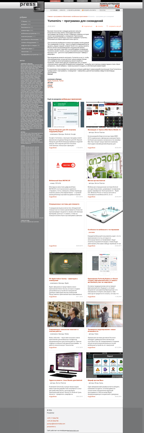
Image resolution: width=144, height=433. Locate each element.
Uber (26, 118)
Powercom (40, 105)
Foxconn (29, 78)
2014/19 (23, 181)
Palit (24, 102)
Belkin (30, 70)
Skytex (38, 111)
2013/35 (27, 171)
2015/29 (32, 199)
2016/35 (37, 214)
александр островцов (26, 134)
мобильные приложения (79, 16)
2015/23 (23, 197)
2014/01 (37, 175)
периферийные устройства (31, 54)
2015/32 (27, 200)
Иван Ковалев (34, 137)
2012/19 (32, 151)
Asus (37, 68)
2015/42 (37, 202)
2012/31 (32, 154)
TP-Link (34, 116)
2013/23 (27, 167)
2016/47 (37, 218)
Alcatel (30, 66)
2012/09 (23, 148)
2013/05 (23, 162)
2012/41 (23, 158)
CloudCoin (34, 72)
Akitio (27, 66)
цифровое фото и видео (30, 45)
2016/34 (32, 214)
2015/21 (32, 196)
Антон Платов (35, 134)
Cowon (36, 73)
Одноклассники (37, 125)
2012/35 (32, 156)
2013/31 (27, 170)
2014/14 (23, 180)
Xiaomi (25, 123)
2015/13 (32, 194)
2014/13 (37, 178)
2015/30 (37, 199)
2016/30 (32, 213)
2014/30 (37, 183)
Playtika (23, 126)
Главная (50, 16)
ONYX (30, 100)
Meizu (41, 91)
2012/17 (23, 151)
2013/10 (27, 163)
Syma (38, 114)
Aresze (35, 126)
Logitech (38, 90)
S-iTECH (36, 109)
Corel (33, 73)
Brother (33, 71)
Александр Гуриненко (37, 133)
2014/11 (27, 178)
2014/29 (32, 183)
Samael (26, 133)
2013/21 (23, 167)
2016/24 (27, 211)
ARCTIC (27, 68)
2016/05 (32, 206)
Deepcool (26, 75)
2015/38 (37, 201)
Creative (41, 73)
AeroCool (23, 66)
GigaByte (39, 81)
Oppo (22, 101)
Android (30, 67)
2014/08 (32, 177)
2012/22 (27, 152)
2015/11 (23, 194)
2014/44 (27, 189)
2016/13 (32, 209)
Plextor (36, 104)
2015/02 (37, 190)
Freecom (34, 78)
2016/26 (37, 211)
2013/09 (23, 163)
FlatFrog (23, 78)
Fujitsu (22, 80)
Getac (31, 81)
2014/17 (32, 180)
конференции (30, 221)
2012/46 (27, 159)
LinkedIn (29, 90)
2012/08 (37, 147)
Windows (32, 121)
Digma (22, 76)
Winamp (27, 121)
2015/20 (27, 196)
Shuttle (40, 110)
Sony (26, 113)
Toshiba (30, 116)
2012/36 (37, 156)
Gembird (23, 81)
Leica (31, 89)
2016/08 (27, 208)
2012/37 (23, 157)
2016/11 (23, 209)
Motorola (32, 95)
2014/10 (23, 178)
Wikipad (23, 121)
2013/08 (37, 162)
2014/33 (32, 185)
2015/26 (37, 197)
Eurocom (23, 77)
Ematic (35, 76)
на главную (53, 10)
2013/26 (23, 168)
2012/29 (23, 154)
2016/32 (23, 214)
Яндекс (27, 126)
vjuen (29, 133)
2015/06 (37, 191)
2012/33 (23, 156)
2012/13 (23, 149)
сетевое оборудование (30, 42)
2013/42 (23, 173)
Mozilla (30, 96)
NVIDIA (30, 99)
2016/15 (23, 210)
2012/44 (37, 158)
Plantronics (31, 104)
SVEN (34, 114)
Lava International (25, 89)
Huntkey (23, 128)
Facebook (31, 77)
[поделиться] (87, 26)
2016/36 (23, 215)
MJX (41, 94)
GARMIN (27, 80)
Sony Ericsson (30, 113)
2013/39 (27, 172)
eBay (28, 76)
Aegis (41, 65)
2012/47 (32, 159)
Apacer (31, 126)
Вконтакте (27, 125)
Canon (36, 71)
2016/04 (27, 206)
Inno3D (27, 128)
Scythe (29, 110)
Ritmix (40, 108)
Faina (22, 133)
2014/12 (32, 178)
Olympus (26, 100)
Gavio (35, 80)
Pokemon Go (30, 105)
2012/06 (27, 147)
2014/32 (27, 185)
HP (32, 84)
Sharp (37, 110)
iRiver (25, 86)
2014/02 (23, 176)
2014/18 (37, 180)
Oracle (25, 101)
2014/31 (23, 185)
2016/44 (23, 218)
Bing (37, 70)
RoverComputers (29, 109)
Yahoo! (34, 123)
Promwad (36, 106)
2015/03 (23, 191)
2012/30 (27, 154)
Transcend (39, 116)
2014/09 (37, 177)
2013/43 (27, 173)
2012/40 (37, 157)
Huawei (38, 84)
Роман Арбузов (31, 140)
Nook (26, 99)
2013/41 (37, 172)
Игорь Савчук (27, 138)
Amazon (23, 67)
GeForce (39, 80)
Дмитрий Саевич (25, 137)
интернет (25, 24)
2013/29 (37, 168)
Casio (40, 71)
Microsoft (27, 94)
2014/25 (32, 182)
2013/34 (23, 171)
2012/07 (32, 147)
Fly (26, 78)
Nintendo (34, 97)
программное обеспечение (31, 39)
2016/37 (27, 215)
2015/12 (27, 194)
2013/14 (27, 165)
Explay (26, 77)
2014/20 (27, 181)
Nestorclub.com (74, 430)
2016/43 (37, 216)
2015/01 (32, 190)
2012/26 (27, 153)
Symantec (23, 115)
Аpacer (33, 124)
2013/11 (32, 163)
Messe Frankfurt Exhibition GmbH (29, 92)
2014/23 (23, 182)
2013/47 (27, 175)
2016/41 (27, 216)
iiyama (26, 85)
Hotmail (29, 84)
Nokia (38, 97)
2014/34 (37, 185)
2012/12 (37, 148)
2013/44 (32, 173)
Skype (34, 111)
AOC (34, 67)
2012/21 (23, 152)
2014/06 (23, 177)
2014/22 (37, 181)
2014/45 (32, 189)
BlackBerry (23, 71)
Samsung (41, 109)
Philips (22, 104)
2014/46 (37, 189)
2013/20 (37, 166)
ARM (30, 68)
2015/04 (27, 191)
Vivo (22, 120)
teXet (36, 115)
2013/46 (23, 175)
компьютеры (27, 30)
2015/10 (37, 192)
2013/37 (37, 171)
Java (35, 86)
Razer (31, 108)
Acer (26, 65)
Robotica (23, 109)
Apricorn (41, 67)
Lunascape (23, 91)
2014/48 (27, 190)
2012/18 (27, 151)
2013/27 (27, 168)
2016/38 (32, 215)
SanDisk (23, 110)
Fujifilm (38, 78)
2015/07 (23, 192)
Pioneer (26, 104)
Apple (36, 67)
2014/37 (32, 186)
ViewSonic (40, 119)
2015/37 (32, 201)
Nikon (29, 97)
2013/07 (32, 162)
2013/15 (32, 165)
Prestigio (23, 106)
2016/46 (32, 218)
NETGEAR (23, 129)
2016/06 (37, 206)
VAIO (35, 118)
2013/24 (32, 167)
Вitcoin (22, 125)
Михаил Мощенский (32, 139)
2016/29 (27, 213)
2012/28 (37, 153)
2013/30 (23, 170)
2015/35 (23, 201)
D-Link (22, 75)
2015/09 (32, 192)
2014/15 (27, 180)
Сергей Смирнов (37, 142)
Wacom (25, 120)
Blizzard (29, 71)
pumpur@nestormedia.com (56, 424)
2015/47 (23, 205)
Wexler (41, 120)
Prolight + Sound (29, 106)
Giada (34, 81)
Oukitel (35, 101)
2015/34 (37, 200)
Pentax (41, 102)
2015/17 (32, 195)
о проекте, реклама (73, 10)
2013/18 (27, 166)
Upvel (31, 118)
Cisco (22, 72)
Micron (22, 94)
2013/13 (23, 165)
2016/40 (23, 216)
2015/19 (23, 196)
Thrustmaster (24, 116)
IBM (41, 84)
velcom (38, 118)
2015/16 (27, 195)
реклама (36, 221)
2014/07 (27, 177)
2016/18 (27, 210)
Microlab (40, 92)
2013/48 (32, 175)
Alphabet (39, 66)
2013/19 (32, 166)
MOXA (26, 96)
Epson (39, 76)
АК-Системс (38, 124)
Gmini (26, 82)
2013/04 (37, 161)
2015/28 (27, 199)
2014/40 (27, 187)
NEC (22, 97)
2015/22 (37, 196)
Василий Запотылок (26, 135)
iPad (41, 85)
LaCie (40, 87)
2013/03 (32, 161)
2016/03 (23, 206)
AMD (26, 67)
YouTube (23, 124)
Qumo (27, 108)
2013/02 (27, 161)
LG (26, 90)
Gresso (41, 82)
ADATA (29, 65)
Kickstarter (23, 87)
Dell (36, 75)
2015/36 (27, 201)
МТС (31, 125)
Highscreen (23, 84)
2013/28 (32, 168)
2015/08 (27, 192)
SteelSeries (23, 114)
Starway (36, 113)
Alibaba (35, 66)
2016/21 (32, 210)
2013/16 (37, 165)
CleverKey (29, 72)
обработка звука (27, 48)
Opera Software (36, 100)
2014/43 (23, 189)
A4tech (22, 65)
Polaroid (35, 105)
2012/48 (37, 159)
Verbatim (23, 119)
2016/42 (32, 216)
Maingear (36, 91)
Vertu (27, 119)
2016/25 (32, 211)
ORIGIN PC (30, 101)
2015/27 (23, 199)
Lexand (39, 89)
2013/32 (32, 170)
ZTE (30, 124)
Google (30, 82)
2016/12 (27, 209)
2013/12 (37, 163)
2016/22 (37, 210)
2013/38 (23, 172)
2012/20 (37, 151)
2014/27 (23, 183)
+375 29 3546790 (52, 421)
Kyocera (36, 87)
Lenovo (35, 89)
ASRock (34, 68)
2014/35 (23, 186)
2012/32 (37, 154)
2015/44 (27, 204)
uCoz (28, 118)
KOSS (32, 87)
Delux (38, 75)
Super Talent (30, 114)
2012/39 (32, 157)
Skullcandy (30, 111)
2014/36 (27, 186)
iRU (29, 86)
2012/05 (23, 147)
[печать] (99, 26)
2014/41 (32, 187)
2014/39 (23, 187)
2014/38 (37, 186)
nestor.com (55, 1)
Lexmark (23, 90)
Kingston (29, 87)
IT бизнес (26, 21)
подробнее (53, 148)
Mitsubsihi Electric (34, 94)
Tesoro (28, 129)
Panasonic (28, 102)
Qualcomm (23, 108)
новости (62, 10)
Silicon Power (24, 111)
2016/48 (41, 218)
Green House (35, 82)
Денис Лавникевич (37, 135)
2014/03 (27, 176)
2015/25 (32, 197)
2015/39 (23, 202)
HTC (34, 84)
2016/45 (27, 218)
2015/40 (27, 202)
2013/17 (23, 166)
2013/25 (37, 167)
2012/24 (37, 152)
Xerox (22, 123)
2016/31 (37, 213)
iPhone (22, 86)
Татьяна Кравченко (26, 143)
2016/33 (27, 214)
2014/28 (27, 183)
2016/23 (23, 211)
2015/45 (32, 204)
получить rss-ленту (89, 10)
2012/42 (27, 158)
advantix (37, 65)
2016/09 (32, 208)
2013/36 (32, 171)
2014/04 (32, 176)
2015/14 (37, 194)
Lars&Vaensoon (38, 128)
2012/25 (23, 153)
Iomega (36, 85)
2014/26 (37, 182)
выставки (23, 221)
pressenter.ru (51, 426)
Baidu (26, 70)
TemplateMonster (30, 115)
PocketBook (23, 105)
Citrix (25, 72)
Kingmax (31, 128)
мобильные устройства (30, 33)
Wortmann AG (38, 121)
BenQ (33, 70)
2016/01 (32, 205)
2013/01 (23, 161)
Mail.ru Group (30, 91)
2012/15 (32, 149)
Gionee (22, 82)
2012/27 (32, 153)
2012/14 (27, 149)
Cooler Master (27, 73)
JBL (37, 86)
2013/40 (32, 172)
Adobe (33, 65)
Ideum (22, 85)
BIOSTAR (41, 70)
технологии (26, 51)
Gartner (31, 80)
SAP (26, 110)
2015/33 (32, 200)
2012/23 (32, 152)
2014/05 (37, 176)
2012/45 (23, 159)
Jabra (31, 86)
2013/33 (37, 170)
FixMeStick (36, 77)
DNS (25, 76)
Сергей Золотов (29, 142)
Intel (29, 85)
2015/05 (32, 191)
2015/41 (32, 202)
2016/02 (37, 205)
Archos (22, 68)
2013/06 (27, 162)
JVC (40, 86)
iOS (39, 85)
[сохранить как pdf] (114, 26)
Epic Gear (40, 126)
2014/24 (27, 182)
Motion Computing (25, 95)
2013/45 (37, 173)
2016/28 (23, 213)
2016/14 (37, 209)
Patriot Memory (35, 102)
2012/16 (37, 149)
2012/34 (27, 156)
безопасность (27, 27)
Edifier (31, 76)
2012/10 (27, 148)
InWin (32, 85)
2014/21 (32, 181)
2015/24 (27, 197)
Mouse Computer (39, 95)
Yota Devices (40, 123)
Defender (32, 75)
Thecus (40, 115)
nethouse (25, 97)
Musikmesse (38, 96)
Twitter (22, 118)
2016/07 (23, 208)
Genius (27, 81)
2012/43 (32, 158)
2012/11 (32, 148)
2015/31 (23, 200)
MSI (34, 96)
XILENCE (30, 123)
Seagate (33, 110)
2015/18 (37, 195)
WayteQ (29, 120)
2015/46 (37, 204)
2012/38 (27, 157)
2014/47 (23, 190)
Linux (33, 90)
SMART (22, 113)
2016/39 (37, 215)
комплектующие (28, 36)
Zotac (27, 124)
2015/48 (27, 205)
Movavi (22, 96)
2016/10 (37, 208)
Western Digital (35, 120)
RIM (37, 108)
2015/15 (23, 195)
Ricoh (34, 108)
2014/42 (37, 187)
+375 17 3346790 (52, 418)
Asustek (23, 70)
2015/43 (23, 204)
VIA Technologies (33, 119)
